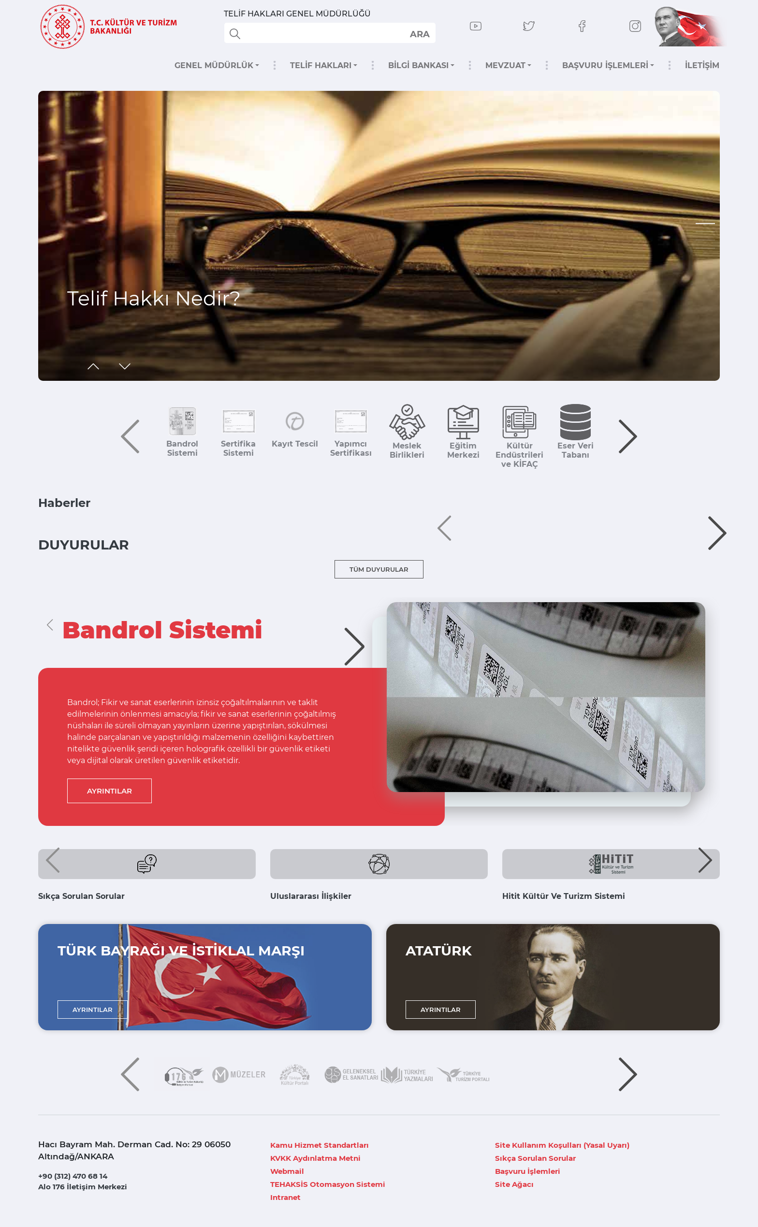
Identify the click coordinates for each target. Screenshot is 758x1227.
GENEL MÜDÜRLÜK (214, 65)
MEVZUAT (505, 65)
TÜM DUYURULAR (379, 569)
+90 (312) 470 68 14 (72, 1176)
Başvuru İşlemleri (527, 1171)
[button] (705, 223)
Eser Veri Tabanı (575, 450)
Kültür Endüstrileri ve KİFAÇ (519, 455)
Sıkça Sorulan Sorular (81, 896)
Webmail (287, 1171)
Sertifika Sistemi (238, 448)
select (419, 34)
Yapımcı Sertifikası (351, 448)
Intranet (285, 1197)
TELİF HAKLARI (320, 65)
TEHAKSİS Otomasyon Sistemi (327, 1184)
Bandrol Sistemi (182, 448)
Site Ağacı (514, 1184)
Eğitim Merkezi (463, 450)
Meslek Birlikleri (407, 450)
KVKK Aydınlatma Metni (315, 1158)
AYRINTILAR (109, 790)
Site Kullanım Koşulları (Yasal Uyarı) (562, 1145)
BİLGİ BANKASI (418, 65)
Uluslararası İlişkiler (310, 896)
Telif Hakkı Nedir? (154, 298)
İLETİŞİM (702, 65)
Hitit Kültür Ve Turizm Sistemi (563, 896)
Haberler (64, 503)
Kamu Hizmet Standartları (319, 1145)
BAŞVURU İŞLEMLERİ (605, 65)
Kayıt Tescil (295, 443)
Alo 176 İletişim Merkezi (82, 1186)
